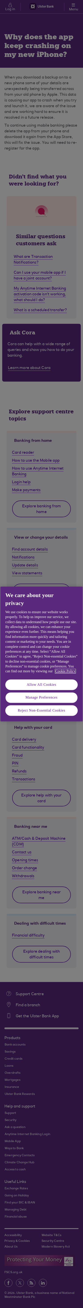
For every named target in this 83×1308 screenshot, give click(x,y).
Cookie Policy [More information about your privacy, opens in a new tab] (65, 671)
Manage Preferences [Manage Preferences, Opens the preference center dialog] (41, 697)
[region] (41, 654)
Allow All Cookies (41, 684)
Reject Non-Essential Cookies (41, 710)
